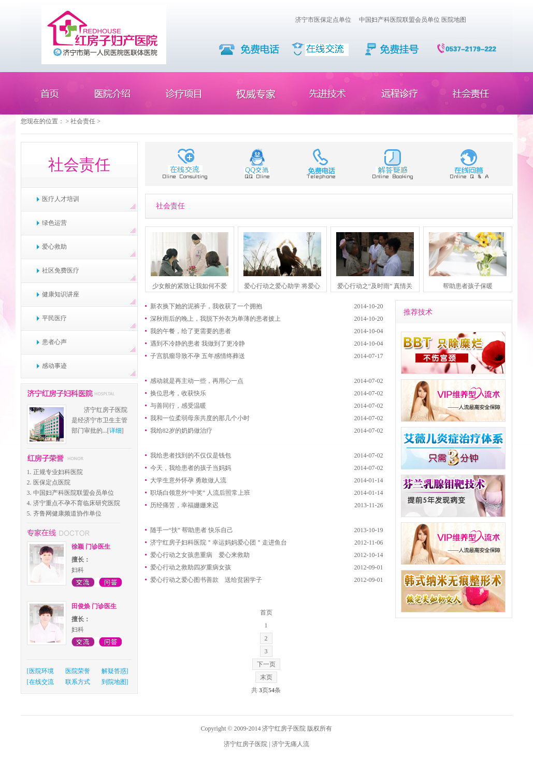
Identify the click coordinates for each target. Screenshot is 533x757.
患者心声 (54, 342)
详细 (115, 430)
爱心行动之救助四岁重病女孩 (190, 567)
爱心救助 (54, 246)
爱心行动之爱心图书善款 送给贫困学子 (206, 579)
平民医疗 (54, 318)
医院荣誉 (77, 671)
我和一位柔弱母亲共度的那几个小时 (200, 418)
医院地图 (453, 19)
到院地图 (114, 681)
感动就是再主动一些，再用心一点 (196, 380)
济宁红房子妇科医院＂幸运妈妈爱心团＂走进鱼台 (218, 542)
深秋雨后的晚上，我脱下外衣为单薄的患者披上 (215, 318)
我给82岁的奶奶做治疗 (181, 430)
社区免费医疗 (60, 270)
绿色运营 (54, 222)
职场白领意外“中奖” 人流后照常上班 (200, 492)
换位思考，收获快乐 (178, 393)
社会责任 (82, 121)
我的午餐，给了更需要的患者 (190, 331)
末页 (266, 677)
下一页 (266, 664)
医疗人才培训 (60, 199)
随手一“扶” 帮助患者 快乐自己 (192, 530)
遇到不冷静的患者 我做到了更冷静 (197, 343)
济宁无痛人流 (290, 744)
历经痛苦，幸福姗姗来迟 (184, 505)
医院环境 (41, 671)
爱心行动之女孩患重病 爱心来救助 (200, 555)
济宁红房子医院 (245, 744)
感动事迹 (54, 365)
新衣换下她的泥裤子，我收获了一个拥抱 (206, 306)
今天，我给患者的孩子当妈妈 (190, 468)
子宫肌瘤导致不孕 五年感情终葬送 (197, 356)
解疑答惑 (114, 671)
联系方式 (77, 681)
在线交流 (41, 681)
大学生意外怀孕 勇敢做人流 (188, 480)
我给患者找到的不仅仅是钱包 (190, 455)
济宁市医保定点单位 (323, 19)
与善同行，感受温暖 (178, 405)
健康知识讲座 (60, 294)
